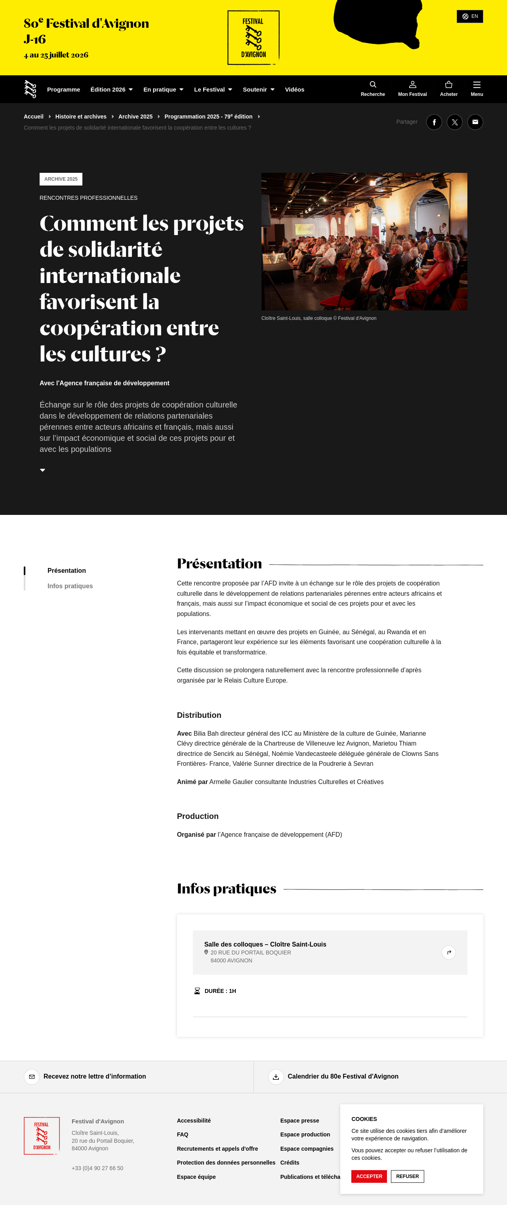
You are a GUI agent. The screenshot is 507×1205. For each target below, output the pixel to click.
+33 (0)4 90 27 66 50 (97, 1168)
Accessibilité (194, 1120)
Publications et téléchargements (323, 1177)
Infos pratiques (70, 586)
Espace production (305, 1134)
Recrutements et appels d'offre (217, 1149)
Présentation (67, 570)
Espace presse (299, 1120)
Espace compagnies (307, 1149)
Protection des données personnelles (226, 1162)
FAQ (183, 1134)
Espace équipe (196, 1177)
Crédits (289, 1162)
